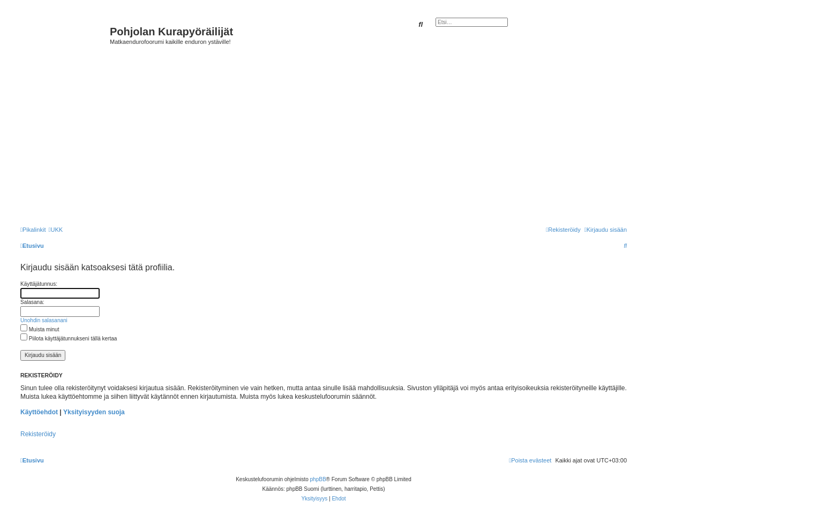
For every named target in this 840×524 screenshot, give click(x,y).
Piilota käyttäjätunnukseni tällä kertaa (68, 338)
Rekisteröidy (38, 434)
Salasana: (32, 302)
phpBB (318, 479)
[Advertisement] (339, 135)
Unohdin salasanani (44, 320)
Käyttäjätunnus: (38, 284)
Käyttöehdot (39, 412)
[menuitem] (55, 229)
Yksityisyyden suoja (94, 412)
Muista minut (39, 329)
